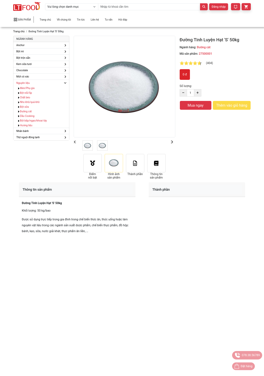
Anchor (20, 45)
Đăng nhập (219, 6)
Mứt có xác (22, 76)
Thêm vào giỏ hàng (231, 105)
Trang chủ (45, 19)
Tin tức (81, 19)
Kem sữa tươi (24, 64)
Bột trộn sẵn (23, 57)
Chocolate (22, 70)
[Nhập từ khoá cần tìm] (149, 6)
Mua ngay (195, 105)
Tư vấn (108, 19)
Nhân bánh (22, 131)
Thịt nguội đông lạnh (28, 137)
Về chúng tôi (64, 19)
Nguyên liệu (23, 82)
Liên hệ (95, 19)
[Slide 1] (87, 145)
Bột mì (20, 51)
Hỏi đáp (122, 19)
